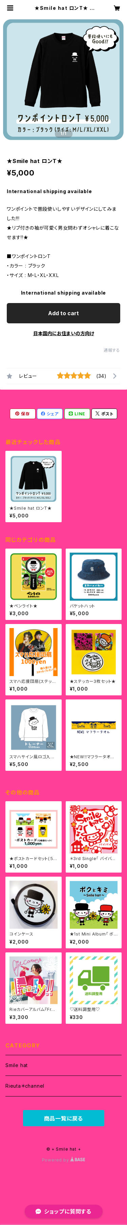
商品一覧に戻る (63, 1118)
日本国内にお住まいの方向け (63, 333)
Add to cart (63, 313)
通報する (112, 350)
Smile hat (16, 1065)
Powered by (63, 1159)
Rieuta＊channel (24, 1086)
